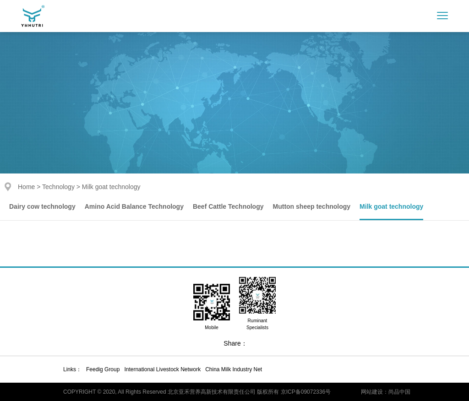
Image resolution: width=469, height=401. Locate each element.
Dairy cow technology (42, 206)
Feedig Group (103, 369)
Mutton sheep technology (312, 206)
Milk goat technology (391, 206)
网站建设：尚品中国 (385, 392)
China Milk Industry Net (233, 369)
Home (26, 186)
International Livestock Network (162, 369)
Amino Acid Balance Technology (134, 206)
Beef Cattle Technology (228, 206)
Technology (58, 186)
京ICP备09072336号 (306, 392)
